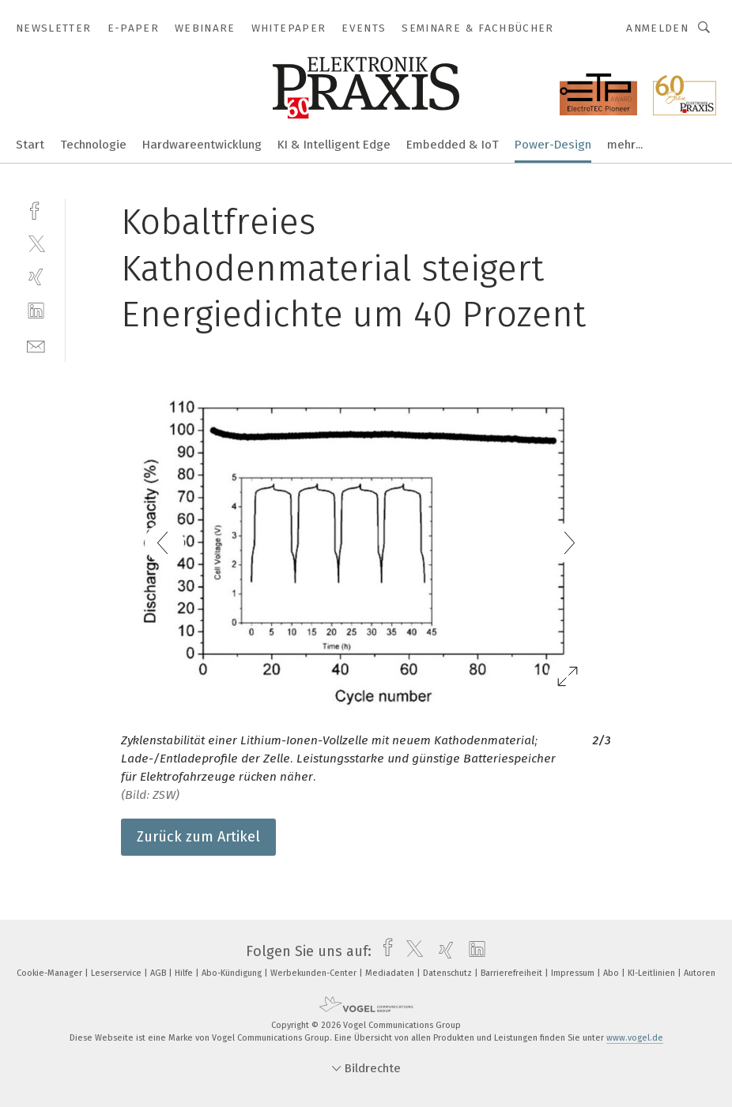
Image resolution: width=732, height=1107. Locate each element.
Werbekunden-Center (314, 973)
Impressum (574, 973)
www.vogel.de (634, 1038)
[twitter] (36, 243)
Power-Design (553, 144)
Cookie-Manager (51, 973)
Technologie (93, 144)
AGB (159, 973)
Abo (612, 973)
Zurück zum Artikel (198, 836)
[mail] (36, 345)
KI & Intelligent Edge (334, 144)
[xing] (36, 277)
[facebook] (36, 209)
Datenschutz (448, 973)
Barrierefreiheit (513, 973)
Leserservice (117, 973)
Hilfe (185, 973)
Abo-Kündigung (233, 973)
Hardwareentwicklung (202, 144)
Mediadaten (391, 973)
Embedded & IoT (452, 144)
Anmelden (657, 28)
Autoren (699, 973)
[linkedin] (36, 311)
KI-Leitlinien (652, 973)
